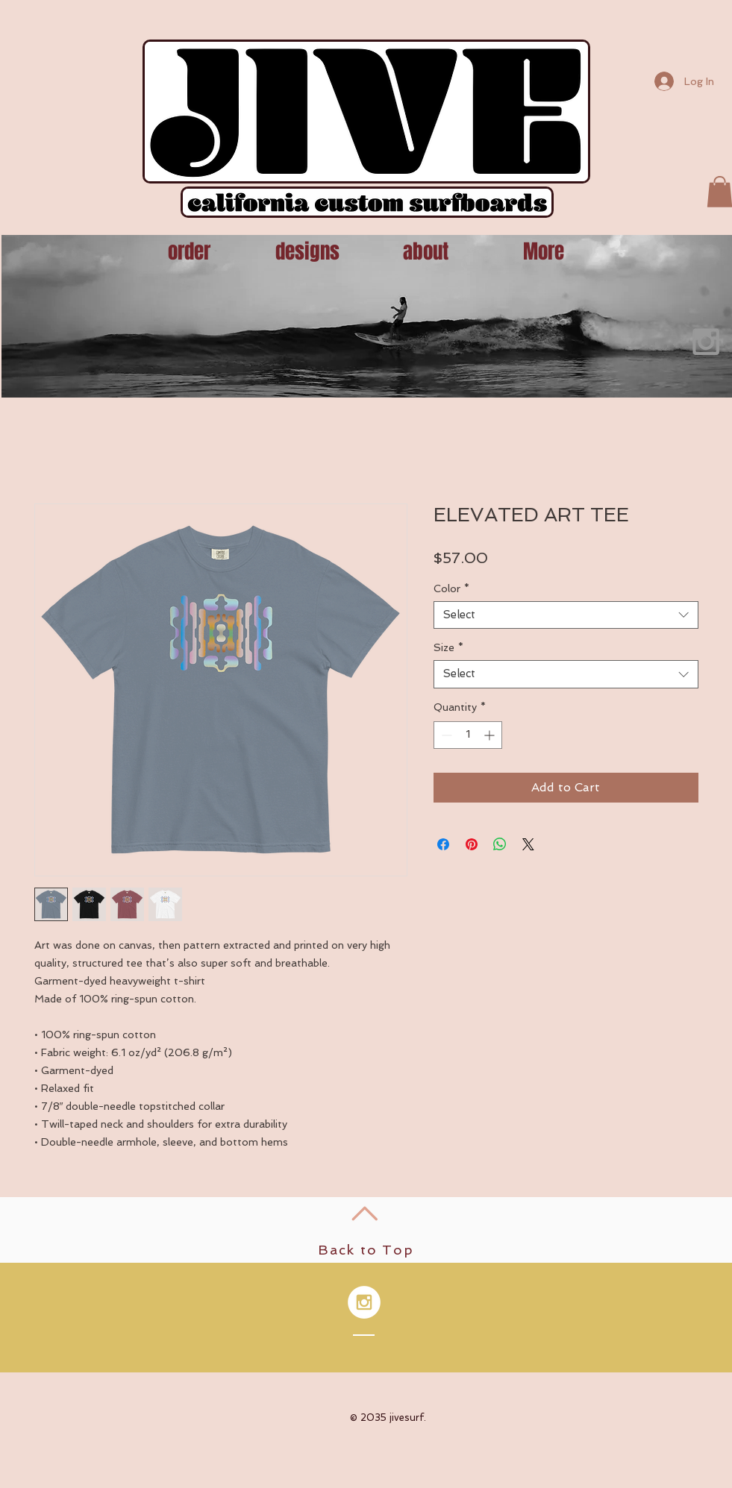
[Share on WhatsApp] (500, 844)
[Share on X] (528, 844)
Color (451, 588)
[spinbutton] (467, 735)
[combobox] (566, 615)
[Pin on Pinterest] (472, 844)
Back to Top (366, 1250)
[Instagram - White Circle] (364, 1302)
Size (448, 647)
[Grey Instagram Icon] (706, 341)
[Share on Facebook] (443, 844)
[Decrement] (445, 735)
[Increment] (490, 735)
